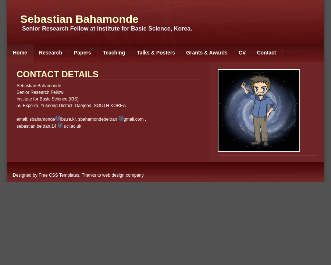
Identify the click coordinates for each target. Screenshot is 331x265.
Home (20, 53)
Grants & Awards (207, 53)
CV (242, 53)
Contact (266, 53)
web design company (123, 175)
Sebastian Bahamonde (79, 19)
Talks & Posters (156, 53)
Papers (82, 53)
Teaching (114, 53)
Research (50, 53)
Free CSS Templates (59, 175)
